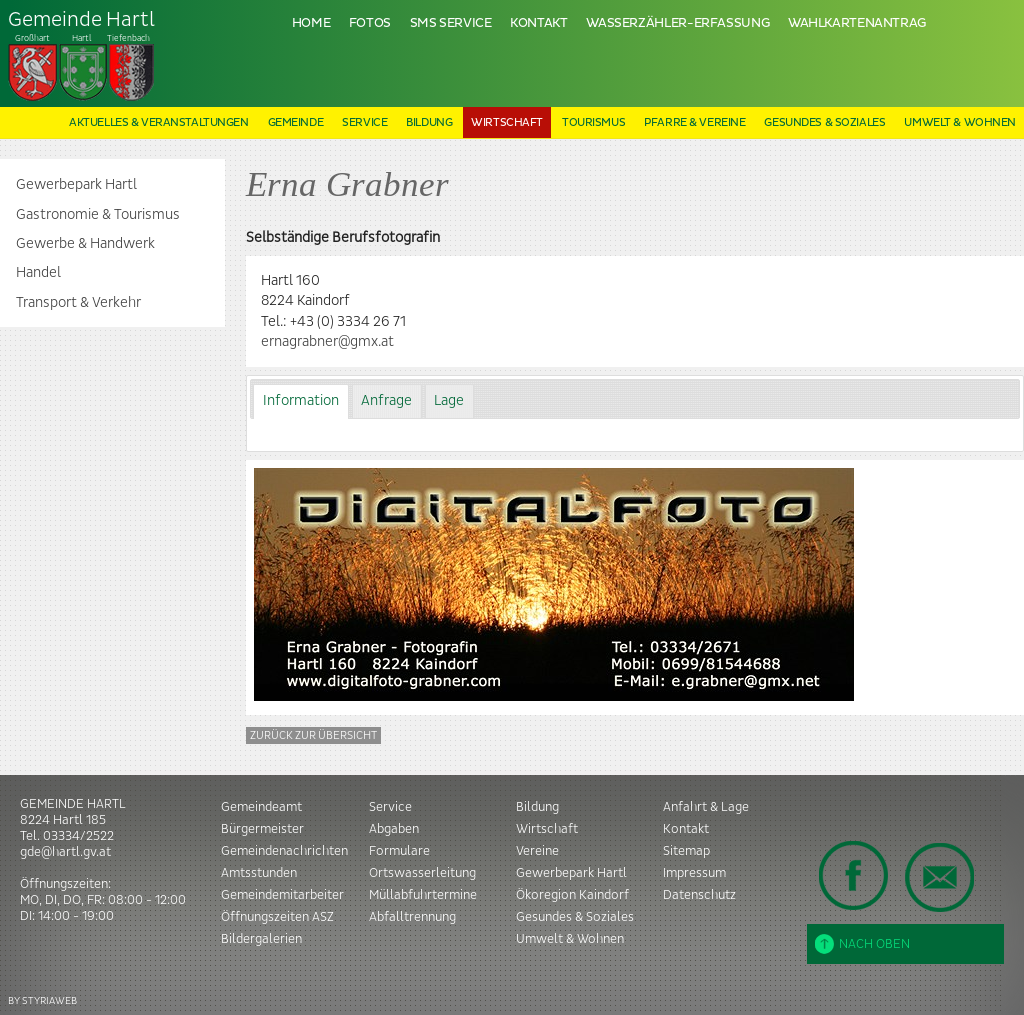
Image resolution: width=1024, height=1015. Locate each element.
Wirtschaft (507, 122)
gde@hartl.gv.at (65, 852)
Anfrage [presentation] (386, 401)
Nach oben (862, 944)
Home (311, 23)
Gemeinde (296, 122)
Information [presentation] (301, 401)
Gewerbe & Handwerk (85, 244)
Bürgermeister (262, 829)
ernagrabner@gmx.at (327, 342)
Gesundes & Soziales (824, 122)
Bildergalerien (261, 939)
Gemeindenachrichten (284, 851)
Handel (38, 273)
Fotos (370, 23)
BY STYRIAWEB (42, 1000)
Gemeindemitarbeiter (282, 895)
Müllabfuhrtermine (423, 895)
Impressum (694, 873)
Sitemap (686, 851)
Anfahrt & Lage (706, 807)
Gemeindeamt (261, 807)
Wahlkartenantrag (857, 23)
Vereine (537, 851)
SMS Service (451, 23)
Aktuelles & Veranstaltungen (159, 122)
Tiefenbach (82, 56)
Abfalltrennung (412, 917)
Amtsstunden (259, 873)
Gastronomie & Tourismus (98, 215)
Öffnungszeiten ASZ (277, 917)
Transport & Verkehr (78, 303)
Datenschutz (699, 895)
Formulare (399, 851)
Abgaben (394, 829)
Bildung (429, 122)
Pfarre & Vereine (694, 122)
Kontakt (538, 23)
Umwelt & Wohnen (960, 122)
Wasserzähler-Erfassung (677, 23)
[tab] (300, 401)
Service (364, 122)
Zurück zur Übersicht (313, 735)
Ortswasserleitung (422, 873)
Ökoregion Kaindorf (572, 895)
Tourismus (593, 122)
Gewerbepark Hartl (76, 185)
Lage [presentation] (449, 401)
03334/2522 (78, 836)
